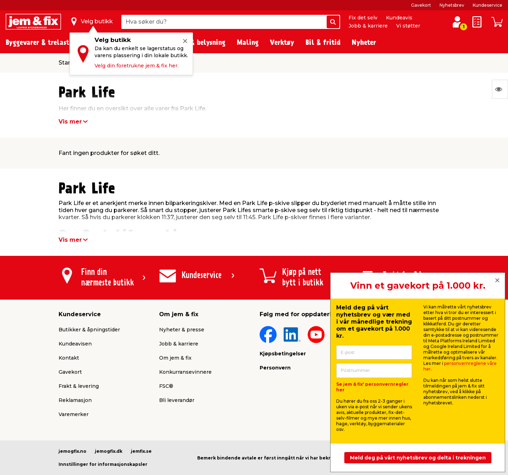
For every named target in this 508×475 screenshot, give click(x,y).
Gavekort (421, 5)
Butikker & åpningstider (89, 329)
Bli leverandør (176, 400)
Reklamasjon (75, 400)
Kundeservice (487, 5)
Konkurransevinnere (185, 372)
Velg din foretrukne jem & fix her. (137, 65)
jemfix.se (141, 451)
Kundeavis (399, 17)
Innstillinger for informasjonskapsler (103, 464)
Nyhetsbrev (452, 5)
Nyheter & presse (181, 329)
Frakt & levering (79, 386)
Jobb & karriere (368, 26)
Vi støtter (408, 26)
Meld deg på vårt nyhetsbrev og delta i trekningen (418, 458)
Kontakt (69, 358)
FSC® (166, 386)
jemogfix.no (72, 451)
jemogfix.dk (108, 451)
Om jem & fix (175, 358)
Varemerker (74, 414)
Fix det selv (363, 17)
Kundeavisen (75, 344)
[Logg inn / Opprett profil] (457, 22)
